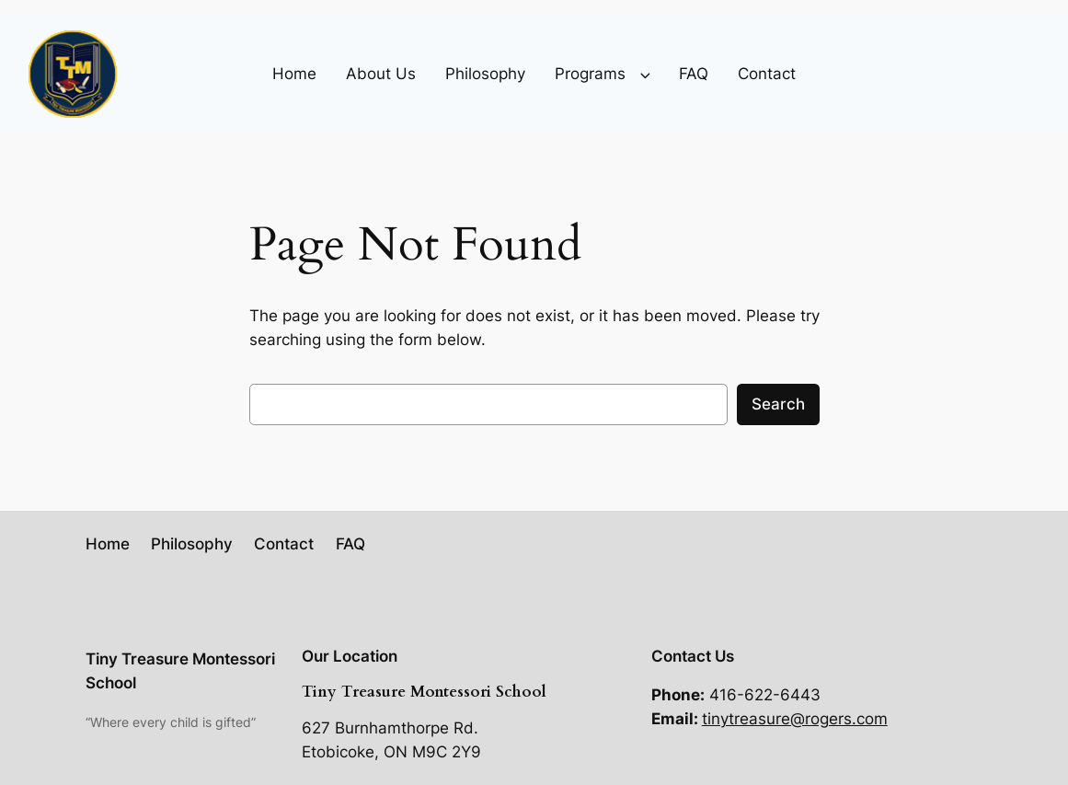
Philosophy (485, 73)
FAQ (693, 73)
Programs (590, 73)
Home (294, 73)
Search (778, 404)
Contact (767, 73)
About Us (381, 73)
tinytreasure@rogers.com (795, 719)
